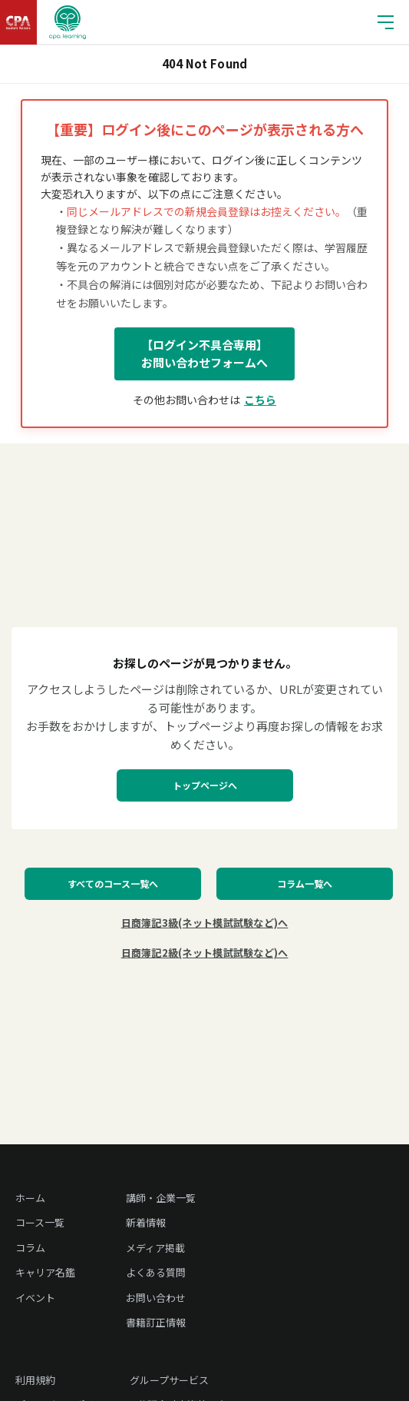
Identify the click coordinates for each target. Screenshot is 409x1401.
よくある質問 (156, 1272)
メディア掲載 (155, 1247)
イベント (35, 1297)
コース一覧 (39, 1222)
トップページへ (205, 785)
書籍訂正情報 (156, 1322)
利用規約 (35, 1380)
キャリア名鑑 (45, 1272)
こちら (260, 399)
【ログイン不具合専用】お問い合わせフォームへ (204, 353)
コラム (30, 1247)
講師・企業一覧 (161, 1197)
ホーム (30, 1197)
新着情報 (146, 1222)
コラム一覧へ (304, 883)
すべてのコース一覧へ (113, 883)
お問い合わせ (156, 1297)
